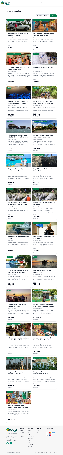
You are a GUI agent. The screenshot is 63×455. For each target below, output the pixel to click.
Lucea (30, 442)
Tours (21, 434)
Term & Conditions (38, 452)
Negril (30, 430)
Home (7, 8)
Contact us (40, 432)
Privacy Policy (47, 452)
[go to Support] (59, 3)
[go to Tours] (53, 3)
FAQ (38, 430)
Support (22, 436)
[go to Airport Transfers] (45, 3)
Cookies (55, 452)
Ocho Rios (31, 436)
